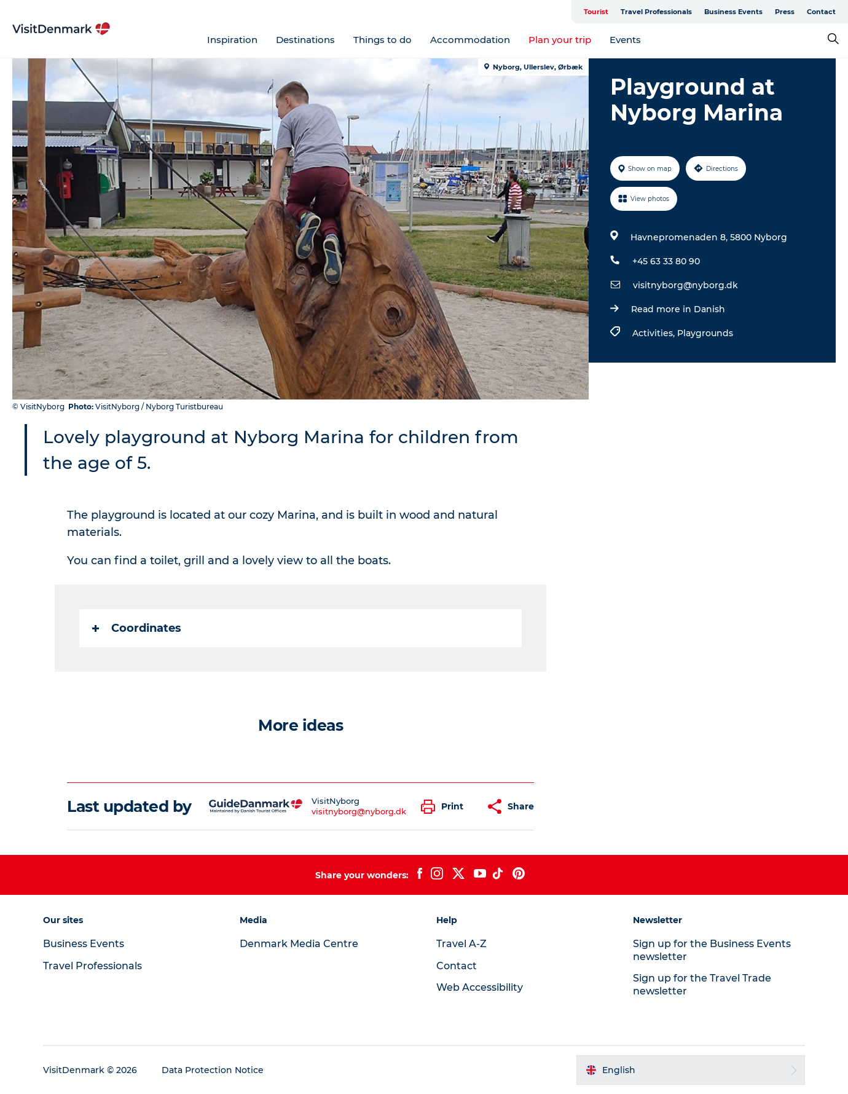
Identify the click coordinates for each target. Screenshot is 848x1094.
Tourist (596, 11)
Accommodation (470, 39)
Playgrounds (705, 333)
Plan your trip (559, 39)
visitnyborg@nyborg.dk (685, 285)
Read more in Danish (678, 309)
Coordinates (136, 628)
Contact (821, 11)
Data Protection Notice (213, 1070)
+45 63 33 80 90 (666, 261)
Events (625, 39)
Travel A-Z (461, 944)
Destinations (305, 39)
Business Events (733, 11)
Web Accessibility (479, 987)
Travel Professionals (656, 11)
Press (785, 11)
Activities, (654, 333)
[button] (445, 807)
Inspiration (232, 39)
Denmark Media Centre (299, 944)
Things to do (382, 39)
